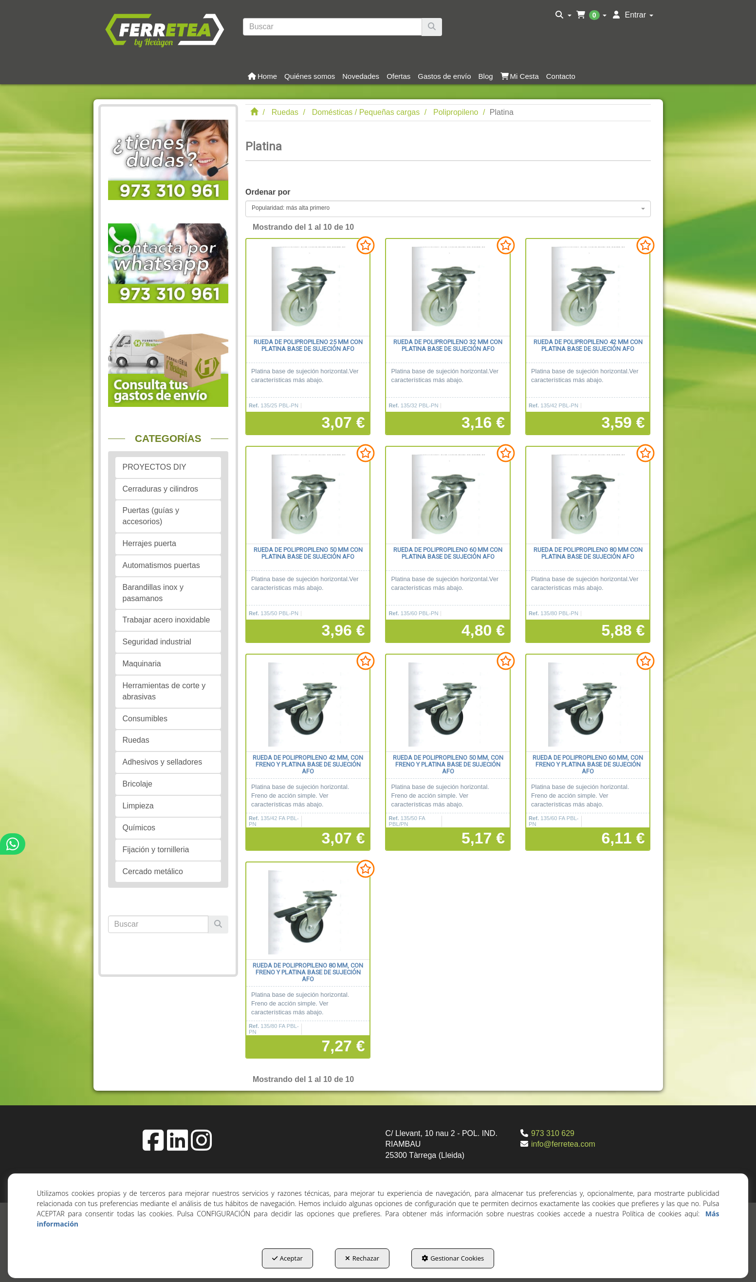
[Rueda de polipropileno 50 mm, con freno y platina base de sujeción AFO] (447, 703)
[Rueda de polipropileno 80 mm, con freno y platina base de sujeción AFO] (307, 911)
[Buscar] (432, 27)
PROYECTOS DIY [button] (154, 467)
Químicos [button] (139, 828)
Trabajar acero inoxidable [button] (166, 620)
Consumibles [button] (145, 718)
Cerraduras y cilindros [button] (161, 489)
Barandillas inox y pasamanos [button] (153, 593)
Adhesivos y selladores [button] (163, 762)
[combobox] (448, 209)
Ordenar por (267, 192)
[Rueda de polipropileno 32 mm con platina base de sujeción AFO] (447, 287)
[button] (165, 29)
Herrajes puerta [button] (149, 543)
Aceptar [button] (287, 1258)
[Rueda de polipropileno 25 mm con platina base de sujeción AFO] (307, 287)
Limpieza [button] (138, 806)
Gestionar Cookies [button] (453, 1258)
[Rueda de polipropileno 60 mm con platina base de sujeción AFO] (447, 495)
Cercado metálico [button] (153, 871)
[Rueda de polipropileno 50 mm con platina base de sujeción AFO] (307, 495)
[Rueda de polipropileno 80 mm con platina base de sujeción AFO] (587, 495)
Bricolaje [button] (137, 784)
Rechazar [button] (362, 1258)
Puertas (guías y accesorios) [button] (151, 516)
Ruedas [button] (136, 740)
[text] (332, 27)
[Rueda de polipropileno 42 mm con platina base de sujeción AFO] (587, 287)
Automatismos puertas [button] (161, 565)
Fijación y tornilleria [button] (156, 849)
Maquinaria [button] (142, 663)
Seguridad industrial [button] (157, 642)
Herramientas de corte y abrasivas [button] (164, 691)
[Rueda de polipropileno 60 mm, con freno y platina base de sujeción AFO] (587, 703)
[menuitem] (563, 15)
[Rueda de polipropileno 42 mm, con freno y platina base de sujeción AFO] (307, 703)
